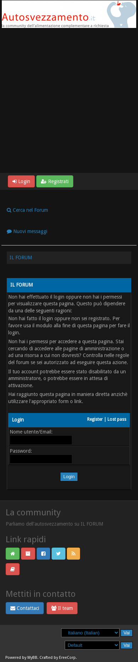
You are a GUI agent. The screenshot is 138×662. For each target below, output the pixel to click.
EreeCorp (67, 657)
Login (21, 181)
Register (95, 419)
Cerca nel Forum (27, 210)
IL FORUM (21, 257)
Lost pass (116, 419)
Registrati (55, 181)
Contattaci (24, 608)
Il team (62, 608)
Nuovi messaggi (27, 231)
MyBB (32, 657)
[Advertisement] (69, 100)
